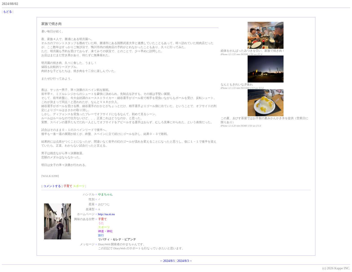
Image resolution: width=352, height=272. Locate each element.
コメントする (52, 186)
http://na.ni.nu (106, 214)
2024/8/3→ (184, 261)
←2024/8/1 (167, 261)
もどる (7, 11)
